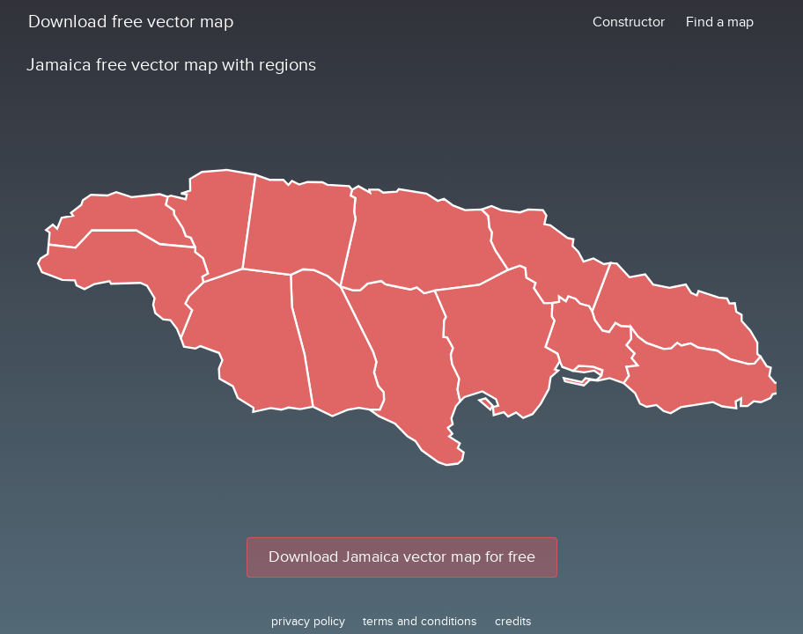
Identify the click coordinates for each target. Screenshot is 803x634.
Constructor (629, 22)
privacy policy (308, 621)
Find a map (720, 22)
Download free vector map (130, 22)
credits (513, 621)
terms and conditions (420, 621)
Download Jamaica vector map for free (402, 557)
